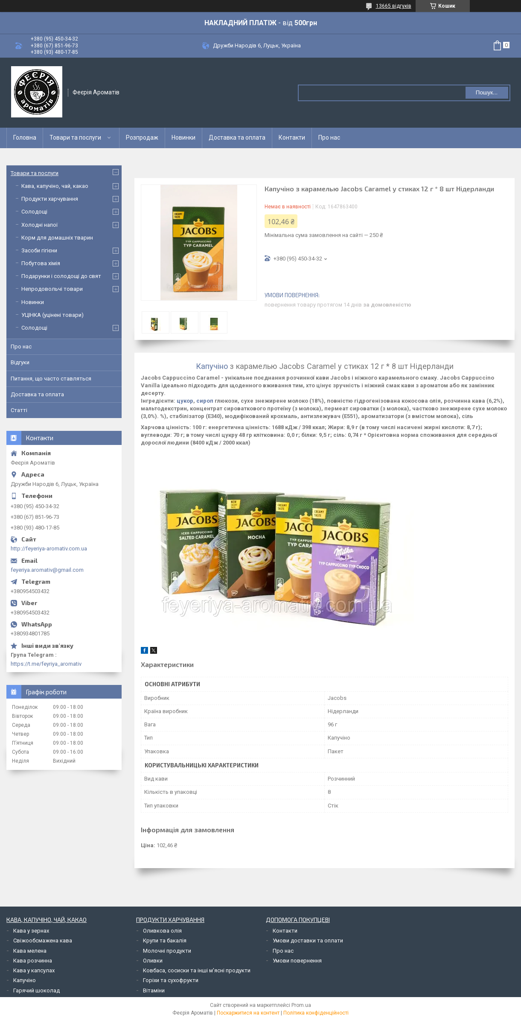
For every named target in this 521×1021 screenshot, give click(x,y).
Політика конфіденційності (316, 1013)
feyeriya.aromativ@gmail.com (47, 570)
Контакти (292, 137)
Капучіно (212, 366)
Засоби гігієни (39, 250)
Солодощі (34, 211)
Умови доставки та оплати (308, 940)
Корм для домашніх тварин (57, 237)
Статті (19, 410)
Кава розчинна (32, 960)
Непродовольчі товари (52, 289)
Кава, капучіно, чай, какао (54, 186)
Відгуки (20, 362)
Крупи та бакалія (164, 940)
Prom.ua (301, 1005)
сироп (204, 401)
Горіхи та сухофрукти (170, 980)
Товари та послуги (75, 137)
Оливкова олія (162, 930)
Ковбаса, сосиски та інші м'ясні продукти (196, 970)
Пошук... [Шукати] (487, 92)
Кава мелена (30, 951)
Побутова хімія (40, 263)
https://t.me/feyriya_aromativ (46, 664)
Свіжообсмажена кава (42, 940)
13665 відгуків (393, 6)
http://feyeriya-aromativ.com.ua (49, 548)
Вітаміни (154, 990)
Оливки (153, 960)
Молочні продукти (167, 951)
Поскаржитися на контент (248, 1013)
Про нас (329, 137)
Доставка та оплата (237, 137)
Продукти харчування (49, 199)
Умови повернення (297, 960)
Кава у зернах (31, 930)
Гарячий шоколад (36, 990)
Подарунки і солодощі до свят (61, 276)
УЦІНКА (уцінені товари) (52, 315)
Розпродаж (142, 137)
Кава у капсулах (34, 970)
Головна (24, 137)
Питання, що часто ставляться (51, 378)
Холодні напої (39, 225)
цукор (185, 401)
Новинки (183, 137)
